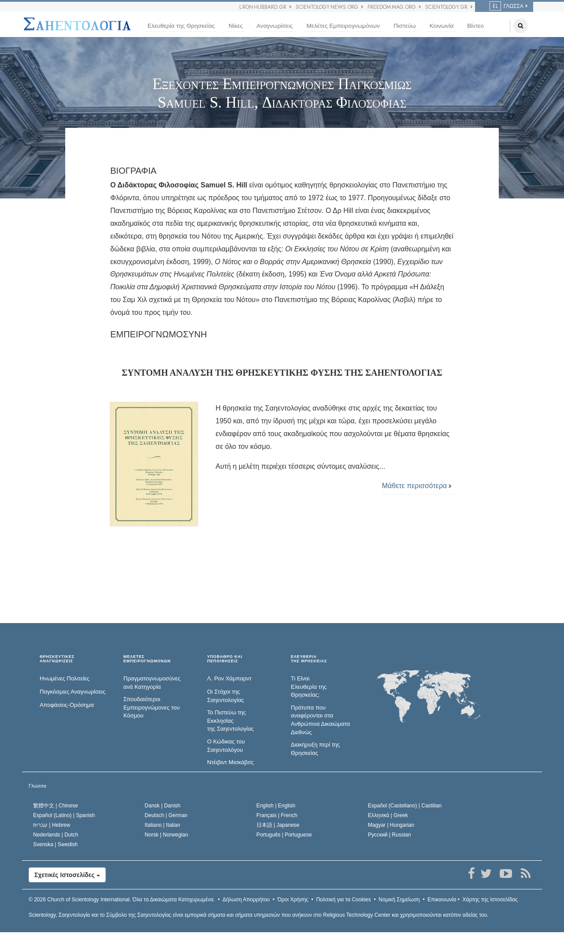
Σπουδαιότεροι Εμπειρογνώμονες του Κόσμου (151, 707)
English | (276, 806)
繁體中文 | (55, 806)
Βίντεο (475, 25)
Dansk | (162, 806)
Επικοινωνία (441, 899)
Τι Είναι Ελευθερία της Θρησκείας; (309, 686)
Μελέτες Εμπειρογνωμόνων (343, 25)
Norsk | (166, 835)
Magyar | (391, 825)
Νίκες (236, 25)
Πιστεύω (404, 25)
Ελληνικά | (388, 815)
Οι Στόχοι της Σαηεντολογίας (225, 695)
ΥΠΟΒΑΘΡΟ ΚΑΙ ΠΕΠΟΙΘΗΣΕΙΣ (224, 659)
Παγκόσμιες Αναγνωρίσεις (72, 691)
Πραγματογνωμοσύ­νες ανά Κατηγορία (152, 682)
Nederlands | (55, 835)
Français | (276, 815)
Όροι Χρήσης (293, 899)
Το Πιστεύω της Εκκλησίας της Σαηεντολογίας (230, 720)
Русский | (389, 835)
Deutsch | (166, 815)
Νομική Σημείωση (398, 899)
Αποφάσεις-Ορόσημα (67, 705)
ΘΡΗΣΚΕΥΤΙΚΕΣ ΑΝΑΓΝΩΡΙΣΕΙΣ (57, 659)
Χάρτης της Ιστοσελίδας (490, 899)
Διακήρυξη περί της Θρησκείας (315, 748)
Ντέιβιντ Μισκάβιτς (230, 762)
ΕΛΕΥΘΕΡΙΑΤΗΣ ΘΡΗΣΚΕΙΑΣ (309, 659)
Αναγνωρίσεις (274, 25)
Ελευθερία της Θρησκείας (181, 25)
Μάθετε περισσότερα (417, 485)
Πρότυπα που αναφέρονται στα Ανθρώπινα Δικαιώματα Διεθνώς (320, 720)
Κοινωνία (442, 25)
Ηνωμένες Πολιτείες (64, 678)
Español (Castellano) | (405, 806)
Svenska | (55, 844)
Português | (284, 835)
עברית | (51, 825)
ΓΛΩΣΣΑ (506, 6)
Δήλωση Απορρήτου (246, 899)
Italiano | (162, 825)
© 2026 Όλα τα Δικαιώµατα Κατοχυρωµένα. (122, 899)
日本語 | (278, 825)
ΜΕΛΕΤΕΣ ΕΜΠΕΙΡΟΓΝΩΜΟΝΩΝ (147, 659)
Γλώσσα (37, 785)
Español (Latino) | (64, 815)
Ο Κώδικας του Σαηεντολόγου (226, 745)
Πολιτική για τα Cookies (343, 899)
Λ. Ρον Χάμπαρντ (229, 678)
